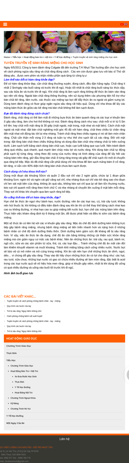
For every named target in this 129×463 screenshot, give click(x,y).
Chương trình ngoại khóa (23, 398)
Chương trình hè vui (21, 409)
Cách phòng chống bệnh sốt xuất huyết (24, 316)
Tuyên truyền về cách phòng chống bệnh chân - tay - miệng (33, 301)
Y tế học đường (62, 57)
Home (7, 57)
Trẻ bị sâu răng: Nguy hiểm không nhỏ (24, 311)
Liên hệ (64, 439)
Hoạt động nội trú (23, 393)
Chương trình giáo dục (18, 346)
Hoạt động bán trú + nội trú (38, 57)
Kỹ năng (15, 403)
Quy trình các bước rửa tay (19, 306)
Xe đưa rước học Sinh (26, 376)
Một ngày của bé (15, 423)
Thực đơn (11, 353)
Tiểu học (16, 57)
